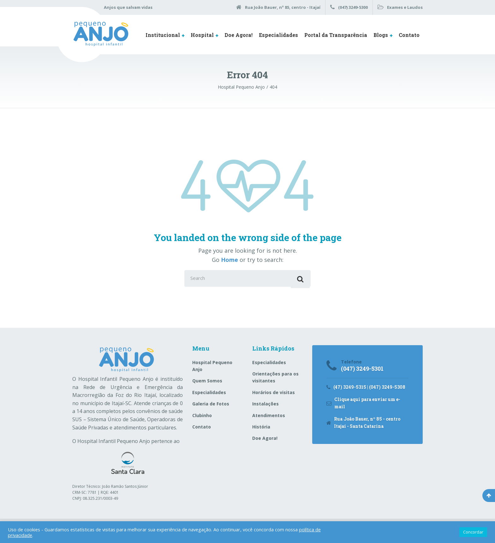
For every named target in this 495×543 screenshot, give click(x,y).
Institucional (163, 35)
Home (229, 259)
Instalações (265, 406)
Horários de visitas (273, 395)
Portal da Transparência (335, 35)
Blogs (380, 35)
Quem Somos (207, 383)
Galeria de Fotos (210, 406)
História (261, 429)
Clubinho (202, 417)
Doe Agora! (238, 35)
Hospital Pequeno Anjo (212, 367)
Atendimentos (268, 417)
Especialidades (278, 35)
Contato (409, 35)
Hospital (202, 35)
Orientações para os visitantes (275, 379)
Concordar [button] (473, 532)
